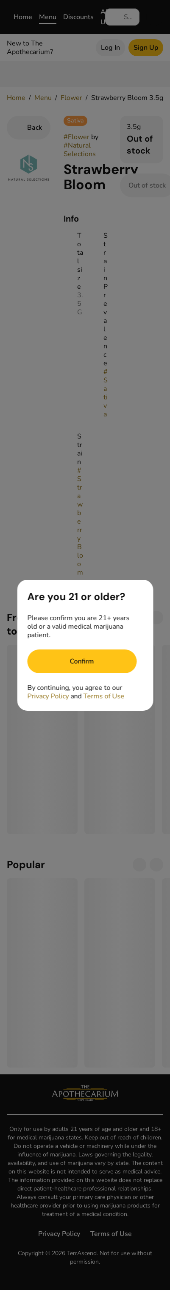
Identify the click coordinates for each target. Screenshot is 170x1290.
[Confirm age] (82, 661)
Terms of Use (103, 696)
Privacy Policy (48, 696)
